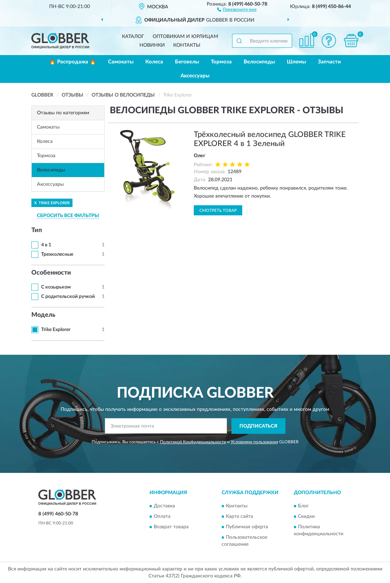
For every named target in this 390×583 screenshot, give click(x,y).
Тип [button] (36, 230)
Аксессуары (195, 75)
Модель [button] (43, 315)
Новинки (152, 45)
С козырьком (56, 287)
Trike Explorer (55, 329)
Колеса (154, 61)
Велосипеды (259, 61)
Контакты (186, 45)
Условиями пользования (254, 442)
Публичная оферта (247, 527)
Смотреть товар (218, 210)
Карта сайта (239, 516)
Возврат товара (171, 527)
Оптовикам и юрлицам (185, 36)
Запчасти (329, 61)
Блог (303, 506)
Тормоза (221, 61)
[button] (237, 9)
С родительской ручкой (68, 296)
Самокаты (120, 61)
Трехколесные (57, 254)
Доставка (164, 506)
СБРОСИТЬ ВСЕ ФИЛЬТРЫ (68, 215)
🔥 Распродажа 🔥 (72, 61)
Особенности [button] (51, 273)
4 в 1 (46, 245)
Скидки (306, 516)
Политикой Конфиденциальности (193, 442)
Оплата (162, 516)
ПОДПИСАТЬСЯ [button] (258, 426)
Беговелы (187, 61)
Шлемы (296, 61)
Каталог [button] (133, 36)
